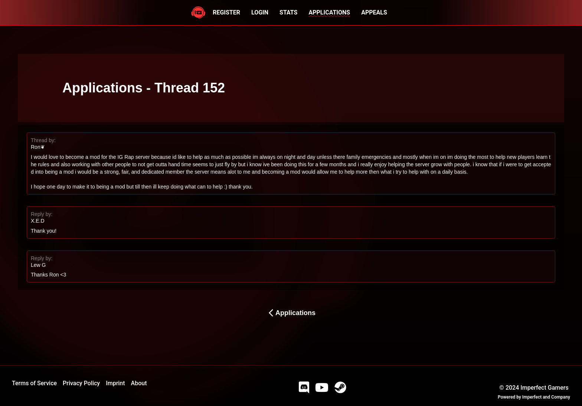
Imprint (115, 383)
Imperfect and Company (546, 397)
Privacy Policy (81, 383)
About (139, 383)
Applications (291, 312)
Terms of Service (34, 383)
